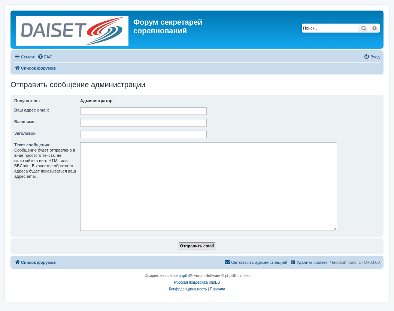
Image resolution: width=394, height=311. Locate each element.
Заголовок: (25, 133)
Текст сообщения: (32, 145)
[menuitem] (44, 56)
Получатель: (27, 100)
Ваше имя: (25, 121)
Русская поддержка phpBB (197, 282)
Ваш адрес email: (31, 110)
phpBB (184, 276)
